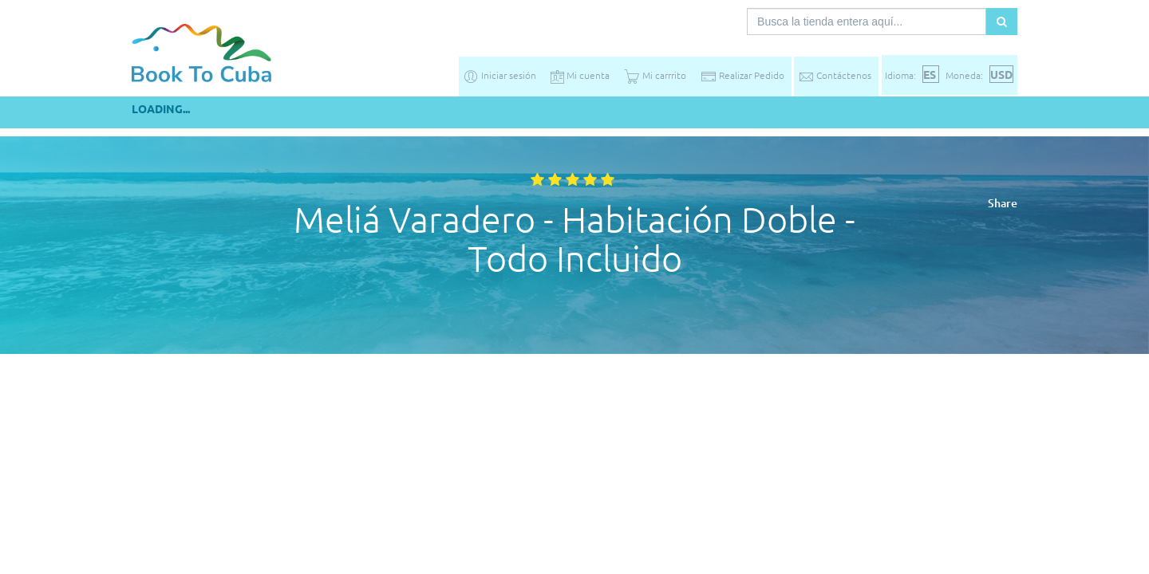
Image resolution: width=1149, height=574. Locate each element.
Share (1002, 202)
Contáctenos (834, 75)
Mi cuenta (580, 75)
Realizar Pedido (742, 75)
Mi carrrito (655, 75)
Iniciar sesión (499, 75)
